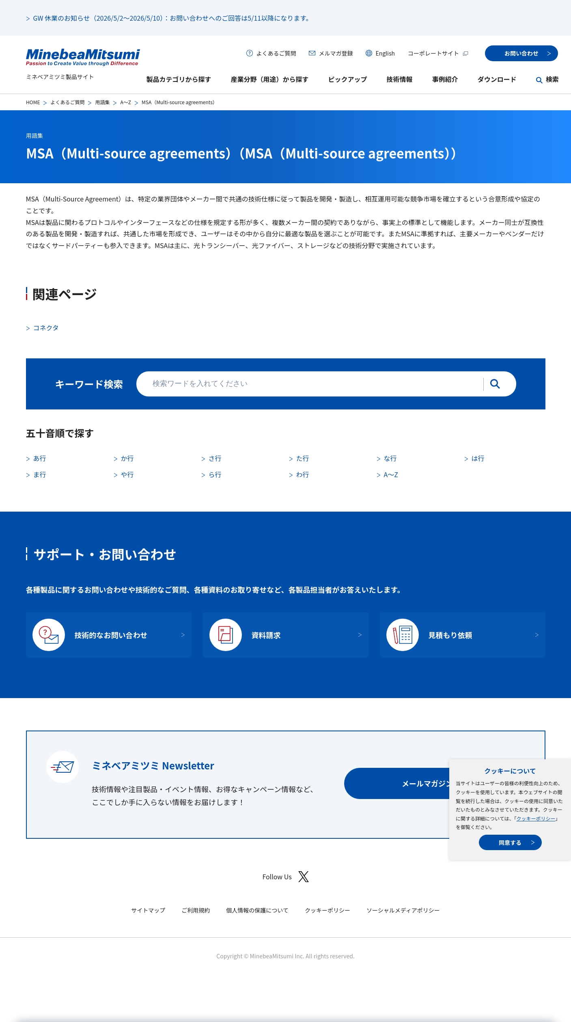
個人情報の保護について (257, 910)
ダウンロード (497, 79)
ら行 (215, 474)
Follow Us (285, 876)
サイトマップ (148, 910)
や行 (127, 474)
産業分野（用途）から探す (270, 79)
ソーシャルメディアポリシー (403, 910)
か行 (127, 458)
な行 (390, 458)
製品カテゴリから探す (179, 79)
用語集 (102, 102)
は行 (478, 458)
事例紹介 (445, 79)
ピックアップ (347, 79)
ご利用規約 (195, 910)
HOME (33, 102)
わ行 (302, 474)
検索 (552, 79)
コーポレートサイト (438, 53)
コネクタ (46, 327)
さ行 (215, 458)
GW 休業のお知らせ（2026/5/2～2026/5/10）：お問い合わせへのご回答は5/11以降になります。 (172, 18)
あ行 (39, 458)
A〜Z (125, 102)
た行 (302, 458)
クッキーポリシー (535, 818)
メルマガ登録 (336, 53)
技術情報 (400, 79)
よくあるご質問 (276, 53)
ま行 (39, 474)
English (385, 53)
